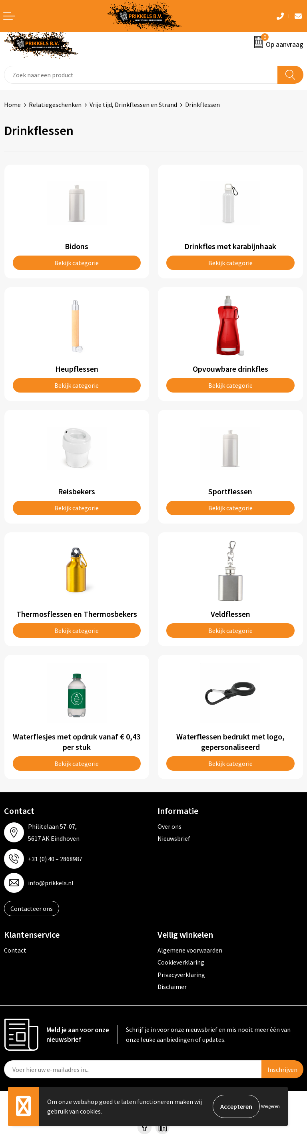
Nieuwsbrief (173, 838)
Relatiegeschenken (55, 105)
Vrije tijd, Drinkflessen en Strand (133, 105)
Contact (15, 950)
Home (12, 105)
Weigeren (270, 1106)
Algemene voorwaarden (189, 950)
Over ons (169, 826)
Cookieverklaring (180, 962)
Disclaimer (172, 987)
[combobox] (141, 75)
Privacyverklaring (181, 975)
